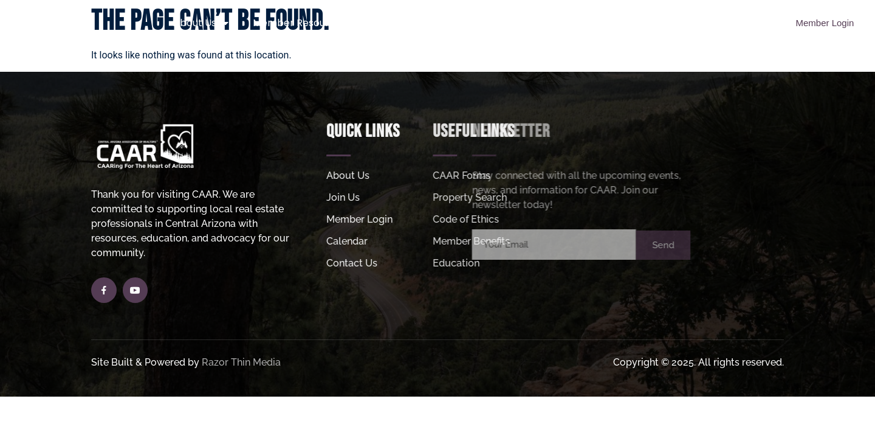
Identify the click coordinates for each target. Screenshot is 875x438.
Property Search (492, 23)
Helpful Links (592, 23)
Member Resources (306, 23)
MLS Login (673, 23)
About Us (200, 23)
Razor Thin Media (241, 362)
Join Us (405, 23)
